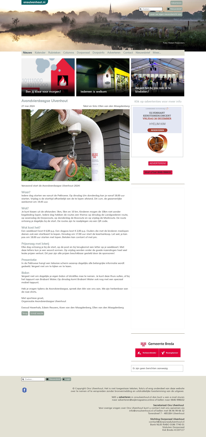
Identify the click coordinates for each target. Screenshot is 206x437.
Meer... (157, 52)
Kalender (40, 52)
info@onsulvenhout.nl (141, 410)
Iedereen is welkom (94, 91)
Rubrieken (54, 52)
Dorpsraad (83, 52)
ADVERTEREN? (158, 163)
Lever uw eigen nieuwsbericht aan (166, 14)
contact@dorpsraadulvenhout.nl (166, 421)
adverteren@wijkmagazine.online (136, 399)
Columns (68, 52)
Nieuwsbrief (175, 9)
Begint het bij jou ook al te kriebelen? (153, 89)
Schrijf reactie (36, 313)
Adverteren (113, 52)
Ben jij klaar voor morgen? (43, 91)
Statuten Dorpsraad (173, 427)
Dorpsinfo (98, 52)
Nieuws (27, 52)
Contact (128, 52)
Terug (24, 313)
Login (66, 379)
